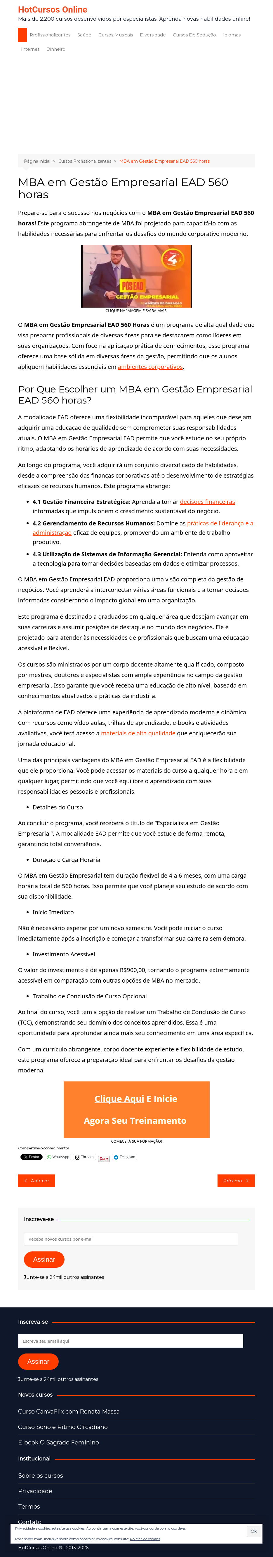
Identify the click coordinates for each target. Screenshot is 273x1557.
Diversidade (153, 35)
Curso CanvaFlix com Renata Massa (69, 1411)
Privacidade (35, 1491)
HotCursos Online (52, 9)
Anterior (36, 1180)
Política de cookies (145, 1539)
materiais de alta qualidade (138, 733)
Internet (30, 49)
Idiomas (232, 35)
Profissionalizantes (50, 35)
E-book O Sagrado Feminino (58, 1442)
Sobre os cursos (40, 1475)
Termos (29, 1506)
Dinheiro (55, 49)
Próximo (236, 1180)
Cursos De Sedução (194, 35)
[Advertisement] (136, 104)
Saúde (84, 35)
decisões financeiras (207, 502)
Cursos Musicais (115, 35)
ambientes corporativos (150, 367)
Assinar (44, 1259)
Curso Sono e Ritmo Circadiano (63, 1426)
